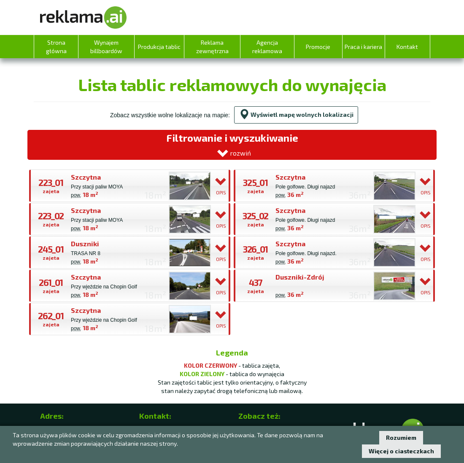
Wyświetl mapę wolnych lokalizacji (296, 114)
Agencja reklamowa (267, 46)
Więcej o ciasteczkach (401, 451)
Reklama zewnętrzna (212, 46)
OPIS (221, 185)
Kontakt (407, 46)
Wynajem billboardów (106, 46)
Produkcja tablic (159, 46)
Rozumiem (401, 437)
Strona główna (56, 46)
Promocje (318, 46)
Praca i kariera (363, 46)
